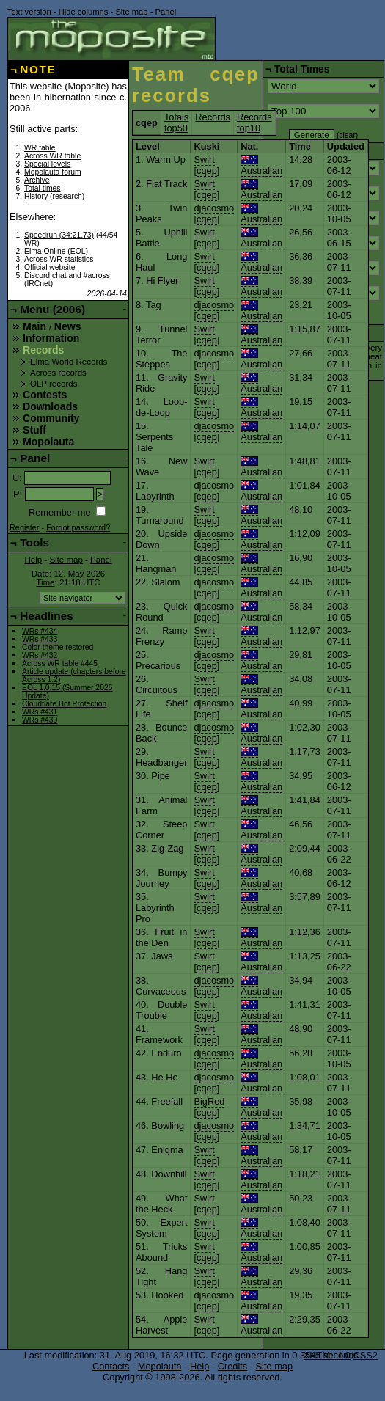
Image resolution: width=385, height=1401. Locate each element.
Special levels (47, 164)
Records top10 (254, 122)
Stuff (34, 430)
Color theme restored (57, 647)
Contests (45, 394)
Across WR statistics (58, 259)
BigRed (209, 1101)
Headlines (46, 616)
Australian (261, 165)
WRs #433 (39, 639)
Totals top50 (176, 122)
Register (25, 527)
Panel (166, 11)
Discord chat (45, 275)
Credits (233, 1366)
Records (212, 116)
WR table (40, 148)
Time (45, 582)
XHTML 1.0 (327, 1355)
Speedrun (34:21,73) (59, 235)
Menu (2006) (52, 309)
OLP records (53, 383)
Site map (131, 11)
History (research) (54, 196)
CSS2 (365, 1355)
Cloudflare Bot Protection (64, 704)
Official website (49, 267)
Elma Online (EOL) (56, 251)
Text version (29, 11)
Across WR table (52, 156)
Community (51, 418)
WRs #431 (39, 712)
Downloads (50, 406)
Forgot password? (78, 527)
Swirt (204, 159)
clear (347, 135)
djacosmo (214, 207)
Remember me (60, 512)
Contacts (111, 1366)
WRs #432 (39, 655)
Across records (58, 372)
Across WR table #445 (60, 663)
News (67, 326)
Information (51, 338)
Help (33, 559)
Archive (37, 180)
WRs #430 (39, 720)
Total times (42, 188)
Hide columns (84, 11)
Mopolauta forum (52, 172)
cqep (207, 170)
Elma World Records (68, 361)
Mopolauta (48, 441)
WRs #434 (39, 631)
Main (34, 326)
